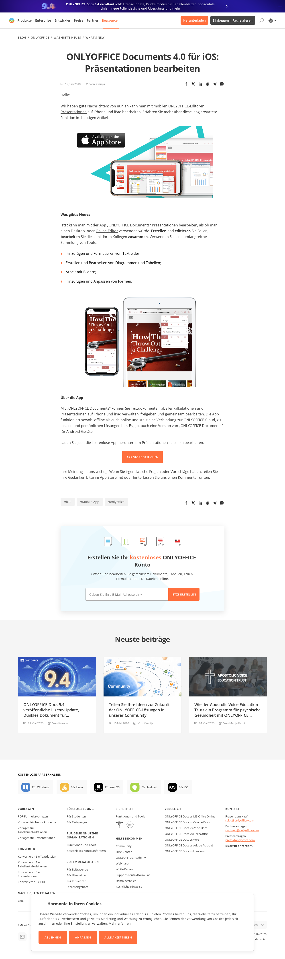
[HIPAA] (119, 825)
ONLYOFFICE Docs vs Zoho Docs (186, 828)
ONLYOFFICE (40, 37)
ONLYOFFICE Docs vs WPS (182, 840)
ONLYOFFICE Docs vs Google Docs (187, 822)
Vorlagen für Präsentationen (36, 838)
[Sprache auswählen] (272, 20)
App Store (108, 477)
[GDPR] (130, 825)
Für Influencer (76, 881)
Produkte (24, 20)
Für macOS (112, 787)
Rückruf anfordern (239, 846)
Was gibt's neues (67, 37)
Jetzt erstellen (184, 594)
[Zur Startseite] (12, 20)
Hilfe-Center (124, 852)
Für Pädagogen (77, 822)
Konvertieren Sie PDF (32, 882)
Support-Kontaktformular (133, 875)
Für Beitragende (77, 869)
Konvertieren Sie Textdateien (37, 856)
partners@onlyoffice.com (242, 830)
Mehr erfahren (120, 923)
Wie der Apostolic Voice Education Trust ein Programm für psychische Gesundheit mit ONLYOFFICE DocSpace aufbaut (227, 710)
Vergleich (173, 809)
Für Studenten (76, 816)
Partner (92, 20)
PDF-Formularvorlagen (33, 816)
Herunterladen (194, 20)
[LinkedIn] (200, 84)
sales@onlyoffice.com (239, 820)
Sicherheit (124, 809)
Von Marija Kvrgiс (234, 723)
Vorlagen (26, 809)
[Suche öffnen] (261, 20)
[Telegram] (214, 84)
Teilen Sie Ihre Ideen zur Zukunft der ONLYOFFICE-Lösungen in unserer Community (139, 710)
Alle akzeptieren (118, 937)
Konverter (26, 849)
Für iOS (183, 787)
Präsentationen (74, 111)
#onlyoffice (116, 502)
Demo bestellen (126, 881)
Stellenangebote (77, 887)
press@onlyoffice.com (240, 840)
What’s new (95, 37)
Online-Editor (107, 230)
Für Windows (40, 787)
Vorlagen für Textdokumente (37, 822)
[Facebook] (186, 84)
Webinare (122, 863)
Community (124, 846)
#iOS (67, 502)
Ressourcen (111, 20)
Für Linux (77, 787)
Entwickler (62, 20)
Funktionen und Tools (81, 845)
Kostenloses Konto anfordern (86, 851)
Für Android (149, 787)
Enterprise (43, 20)
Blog (22, 37)
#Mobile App (89, 502)
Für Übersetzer (76, 875)
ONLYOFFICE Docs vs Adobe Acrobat (189, 845)
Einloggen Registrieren (233, 20)
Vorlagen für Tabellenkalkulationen (32, 830)
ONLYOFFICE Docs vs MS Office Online (190, 816)
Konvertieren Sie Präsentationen (29, 874)
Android (73, 431)
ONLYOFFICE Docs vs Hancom (185, 851)
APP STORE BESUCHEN (143, 457)
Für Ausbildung (80, 809)
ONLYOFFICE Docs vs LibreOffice (186, 834)
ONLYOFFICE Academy (131, 858)
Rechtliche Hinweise (129, 887)
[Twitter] (193, 84)
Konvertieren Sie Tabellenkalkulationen (32, 864)
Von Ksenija (97, 84)
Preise (78, 20)
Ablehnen (53, 937)
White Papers (124, 869)
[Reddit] (207, 84)
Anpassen (83, 937)
